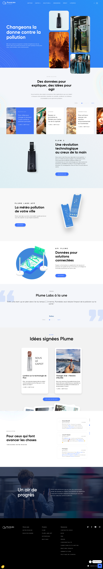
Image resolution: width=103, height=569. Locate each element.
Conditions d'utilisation (70, 545)
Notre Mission (27, 530)
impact (65, 3)
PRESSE (63, 539)
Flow (43, 530)
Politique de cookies (68, 554)
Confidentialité (66, 542)
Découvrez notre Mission (17, 444)
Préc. (76, 103)
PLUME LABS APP (47, 533)
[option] (21, 120)
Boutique (45, 539)
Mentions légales (67, 548)
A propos (73, 3)
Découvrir (61, 275)
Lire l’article (24, 124)
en (94, 3)
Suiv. (93, 103)
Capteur (29, 3)
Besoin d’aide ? (93, 566)
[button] (2, 566)
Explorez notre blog (51, 399)
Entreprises (46, 536)
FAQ (62, 536)
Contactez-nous (67, 530)
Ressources (56, 3)
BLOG (62, 533)
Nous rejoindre (28, 533)
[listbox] (51, 309)
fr (97, 3)
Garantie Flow (66, 551)
